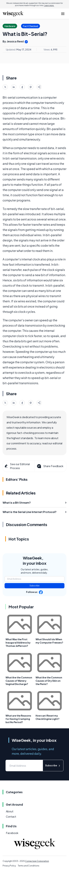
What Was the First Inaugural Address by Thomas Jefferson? (18, 642)
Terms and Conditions (28, 865)
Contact (11, 816)
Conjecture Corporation (37, 861)
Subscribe (34, 585)
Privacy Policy (9, 865)
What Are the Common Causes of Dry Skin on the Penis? (49, 680)
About (9, 811)
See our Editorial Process (17, 466)
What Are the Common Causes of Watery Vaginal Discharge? (19, 680)
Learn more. (49, 5)
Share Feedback (49, 466)
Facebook (12, 833)
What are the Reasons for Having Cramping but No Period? (18, 719)
